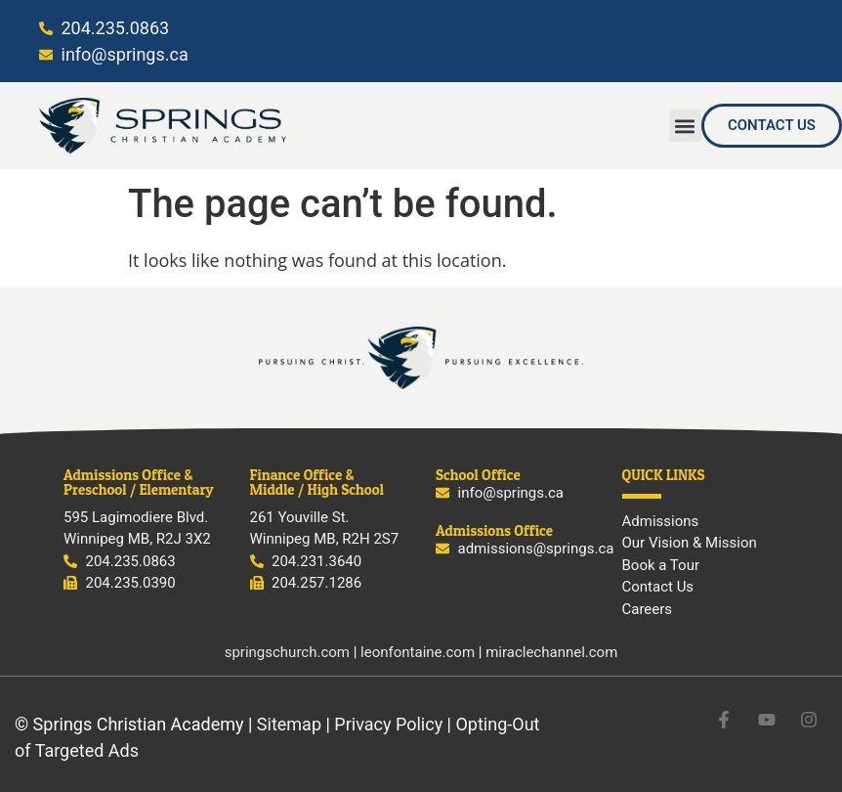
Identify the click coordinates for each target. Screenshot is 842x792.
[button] (685, 126)
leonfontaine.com (417, 652)
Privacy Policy (388, 724)
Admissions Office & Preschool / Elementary (138, 482)
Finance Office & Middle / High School (317, 482)
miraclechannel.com (551, 652)
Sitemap (289, 724)
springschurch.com (287, 652)
